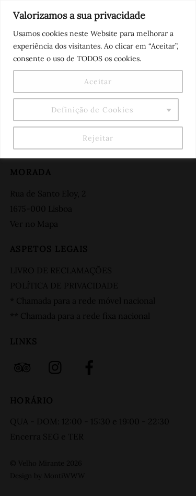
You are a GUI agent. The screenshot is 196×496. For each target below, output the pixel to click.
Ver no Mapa (34, 223)
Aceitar (97, 81)
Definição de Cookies (92, 109)
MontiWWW (64, 475)
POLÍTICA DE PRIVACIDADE (64, 285)
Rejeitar (98, 138)
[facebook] (91, 366)
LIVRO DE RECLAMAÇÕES (61, 270)
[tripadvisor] (24, 366)
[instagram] (57, 366)
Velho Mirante (41, 463)
